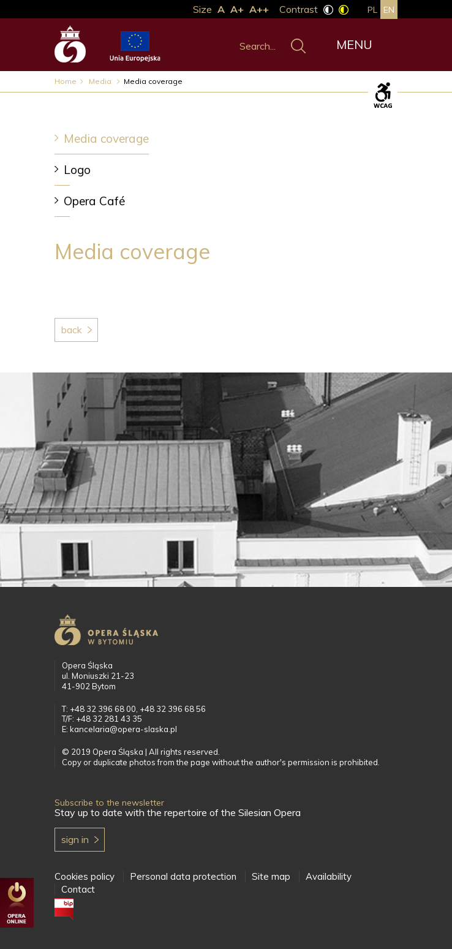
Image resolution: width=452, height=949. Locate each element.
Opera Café (94, 201)
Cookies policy (85, 876)
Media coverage (106, 138)
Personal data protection (183, 876)
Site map (271, 876)
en (388, 9)
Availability (329, 876)
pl (372, 9)
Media (101, 81)
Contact (78, 889)
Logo (77, 169)
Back (71, 329)
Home (66, 81)
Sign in (75, 839)
